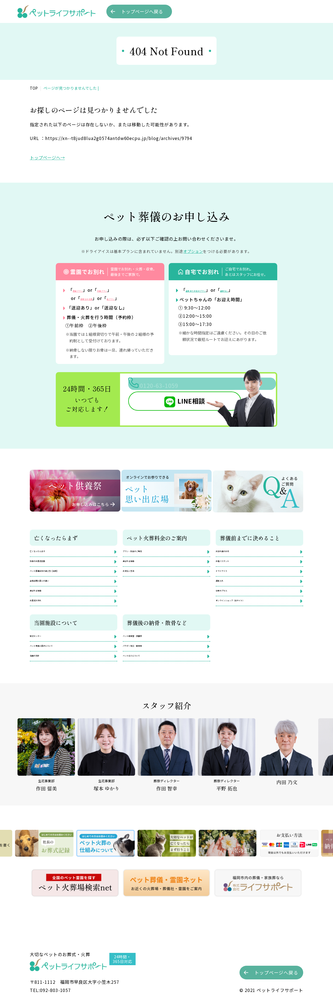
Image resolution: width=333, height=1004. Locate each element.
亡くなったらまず (47, 550)
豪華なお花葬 (94, 298)
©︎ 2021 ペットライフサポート (271, 990)
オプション (193, 251)
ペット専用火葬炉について (56, 662)
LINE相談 (167, 407)
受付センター (43, 650)
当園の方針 (41, 675)
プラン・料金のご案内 (144, 550)
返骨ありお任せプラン (209, 290)
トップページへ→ (47, 157)
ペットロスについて (142, 675)
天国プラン (121, 290)
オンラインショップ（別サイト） (248, 612)
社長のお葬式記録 (47, 563)
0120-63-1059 (186, 388)
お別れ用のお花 (231, 550)
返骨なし (255, 290)
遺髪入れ (224, 587)
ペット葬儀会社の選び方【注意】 (62, 575)
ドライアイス (229, 575)
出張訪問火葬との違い (52, 587)
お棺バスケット (231, 563)
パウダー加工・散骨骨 (144, 662)
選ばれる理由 (43, 600)
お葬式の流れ (43, 612)
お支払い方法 (136, 575)
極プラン (131, 298)
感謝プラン (84, 290)
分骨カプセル (229, 600)
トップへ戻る (142, 11)
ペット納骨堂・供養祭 (144, 650)
